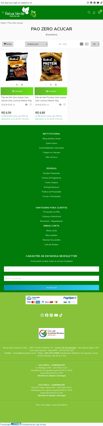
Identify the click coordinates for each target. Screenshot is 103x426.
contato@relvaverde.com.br (25, 353)
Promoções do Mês (51, 211)
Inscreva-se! (51, 287)
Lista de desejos (51, 244)
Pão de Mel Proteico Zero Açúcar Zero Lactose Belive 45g (50, 99)
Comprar (17, 91)
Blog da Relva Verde (51, 138)
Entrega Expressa (51, 187)
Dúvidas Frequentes (51, 173)
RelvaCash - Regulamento (51, 221)
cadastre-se (26, 2)
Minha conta (51, 230)
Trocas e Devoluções (51, 196)
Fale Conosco (51, 157)
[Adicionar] (22, 84)
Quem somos (51, 143)
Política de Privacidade (51, 191)
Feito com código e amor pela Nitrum (51, 405)
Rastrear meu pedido (51, 240)
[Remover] (12, 84)
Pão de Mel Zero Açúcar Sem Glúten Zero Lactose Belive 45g (16, 99)
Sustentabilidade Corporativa (51, 147)
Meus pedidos (51, 235)
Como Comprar (51, 182)
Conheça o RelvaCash (51, 216)
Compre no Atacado (51, 152)
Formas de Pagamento (51, 178)
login (15, 2)
